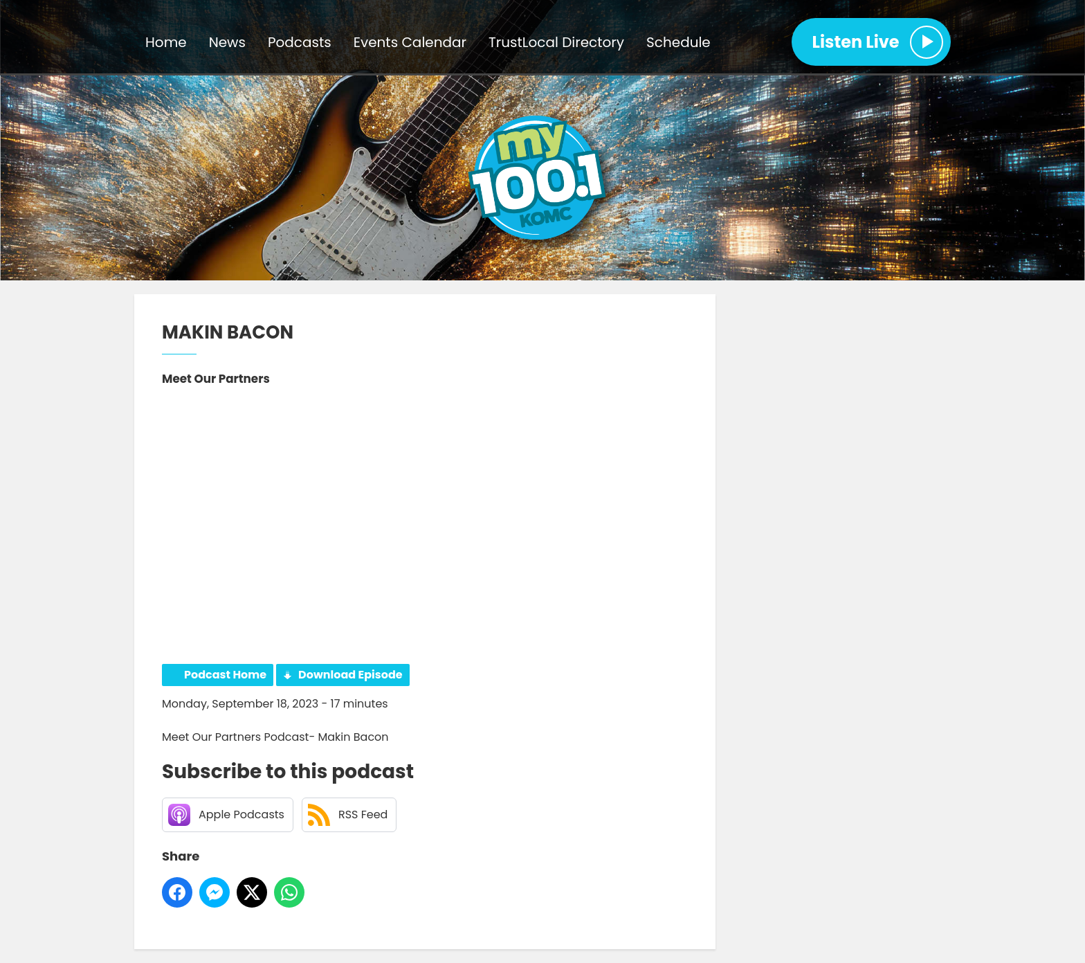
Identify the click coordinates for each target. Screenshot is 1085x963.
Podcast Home (225, 675)
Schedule (678, 42)
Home (166, 42)
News (227, 42)
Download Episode (350, 675)
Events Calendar (410, 42)
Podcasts (299, 42)
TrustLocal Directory (556, 42)
